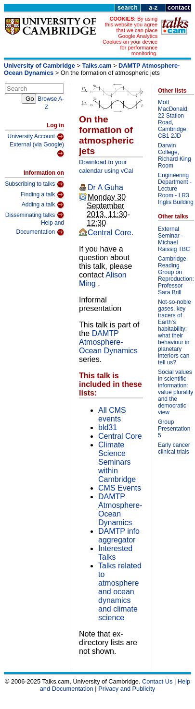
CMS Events (119, 488)
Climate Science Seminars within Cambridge (117, 462)
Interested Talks (115, 552)
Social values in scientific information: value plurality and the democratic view (175, 392)
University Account (35, 137)
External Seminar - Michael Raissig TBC (174, 239)
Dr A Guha (105, 187)
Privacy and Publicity (126, 688)
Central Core (109, 232)
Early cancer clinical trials (174, 448)
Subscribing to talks (34, 184)
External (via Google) (37, 149)
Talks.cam (97, 65)
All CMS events (112, 414)
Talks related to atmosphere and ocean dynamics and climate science (120, 592)
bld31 (107, 427)
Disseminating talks (34, 215)
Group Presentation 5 (174, 429)
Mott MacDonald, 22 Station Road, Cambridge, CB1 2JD (173, 119)
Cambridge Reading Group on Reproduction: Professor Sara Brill (176, 275)
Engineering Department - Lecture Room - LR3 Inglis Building (176, 188)
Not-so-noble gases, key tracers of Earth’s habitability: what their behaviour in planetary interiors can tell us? (174, 332)
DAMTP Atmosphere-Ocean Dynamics (108, 342)
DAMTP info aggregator (119, 535)
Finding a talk (42, 195)
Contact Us (157, 681)
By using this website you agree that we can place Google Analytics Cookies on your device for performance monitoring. (130, 36)
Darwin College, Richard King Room (174, 155)
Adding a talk (43, 205)
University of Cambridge (39, 65)
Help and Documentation (40, 227)
